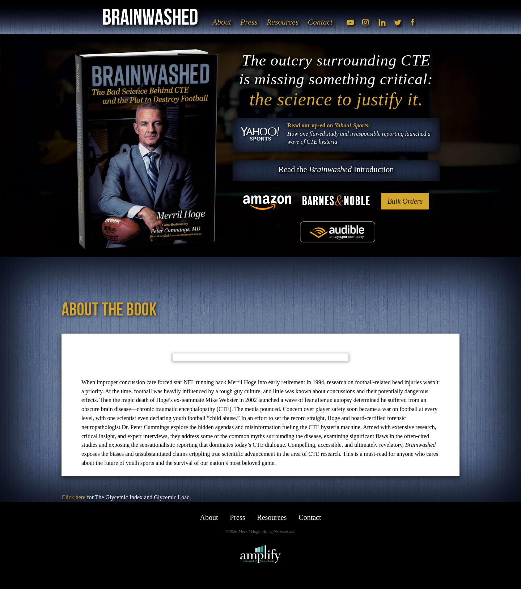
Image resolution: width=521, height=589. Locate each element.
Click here (73, 497)
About (225, 23)
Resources (286, 23)
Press (252, 23)
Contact (324, 23)
